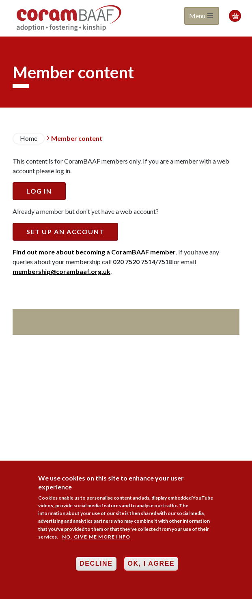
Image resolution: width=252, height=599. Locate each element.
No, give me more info (96, 537)
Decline (96, 563)
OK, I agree (151, 563)
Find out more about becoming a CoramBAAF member (94, 252)
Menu (201, 15)
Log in (39, 191)
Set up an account (65, 231)
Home (28, 138)
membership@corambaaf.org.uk (61, 271)
